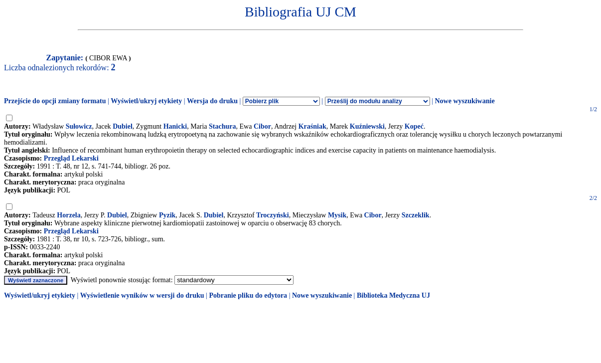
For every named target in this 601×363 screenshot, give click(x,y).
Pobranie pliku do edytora (248, 295)
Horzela (68, 215)
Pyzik (167, 215)
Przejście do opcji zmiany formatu (55, 101)
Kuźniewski (367, 126)
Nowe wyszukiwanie (464, 101)
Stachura (222, 126)
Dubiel (123, 126)
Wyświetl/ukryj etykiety (146, 101)
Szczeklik (416, 215)
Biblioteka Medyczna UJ (393, 295)
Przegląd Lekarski (71, 158)
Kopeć (414, 126)
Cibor (262, 126)
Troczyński (272, 215)
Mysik (337, 215)
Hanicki (175, 126)
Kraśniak (312, 126)
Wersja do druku (212, 101)
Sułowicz (79, 126)
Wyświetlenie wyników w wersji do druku (142, 295)
